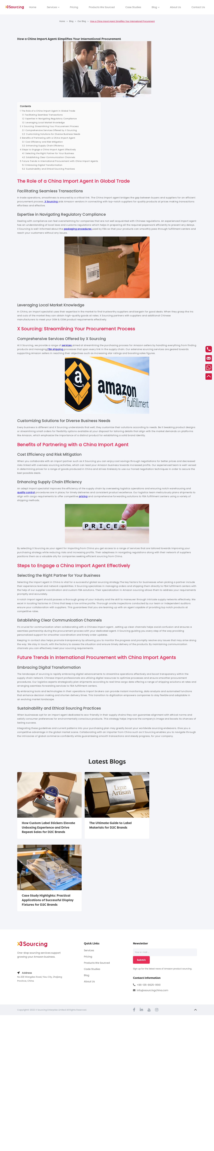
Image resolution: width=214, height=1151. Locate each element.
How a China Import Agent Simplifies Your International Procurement (122, 21)
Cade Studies (92, 901)
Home (32, 7)
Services (53, 7)
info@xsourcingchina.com (152, 922)
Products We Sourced (102, 7)
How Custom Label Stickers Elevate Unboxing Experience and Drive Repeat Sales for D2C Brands (46, 829)
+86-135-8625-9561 (149, 917)
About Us (175, 7)
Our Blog (82, 21)
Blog (155, 7)
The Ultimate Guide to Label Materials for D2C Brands (104, 825)
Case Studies (133, 7)
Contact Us (198, 7)
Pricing (74, 7)
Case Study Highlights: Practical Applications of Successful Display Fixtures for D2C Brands (167, 827)
